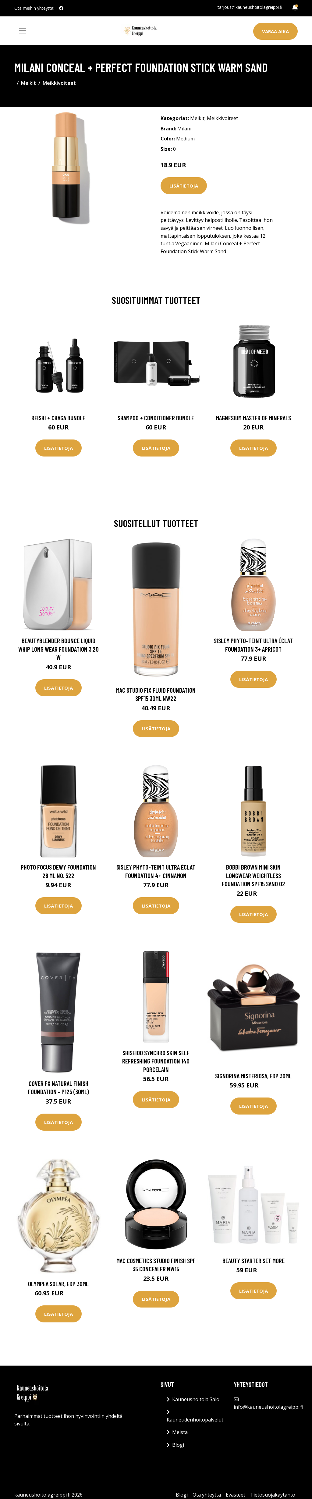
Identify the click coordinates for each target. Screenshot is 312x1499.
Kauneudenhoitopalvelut (195, 1419)
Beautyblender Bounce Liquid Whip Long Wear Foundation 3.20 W (58, 649)
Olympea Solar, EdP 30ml (58, 1283)
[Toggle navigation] (22, 30)
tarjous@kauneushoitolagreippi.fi (250, 7)
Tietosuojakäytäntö (272, 1494)
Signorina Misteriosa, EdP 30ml (253, 1076)
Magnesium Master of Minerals (253, 418)
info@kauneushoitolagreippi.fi (268, 1407)
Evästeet (235, 1494)
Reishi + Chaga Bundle (58, 418)
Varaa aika (275, 31)
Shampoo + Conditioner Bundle (156, 418)
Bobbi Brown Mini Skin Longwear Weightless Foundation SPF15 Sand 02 (253, 875)
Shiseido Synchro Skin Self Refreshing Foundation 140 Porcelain (156, 1061)
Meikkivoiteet (59, 83)
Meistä (180, 1432)
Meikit (28, 83)
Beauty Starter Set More (253, 1260)
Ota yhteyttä (207, 1494)
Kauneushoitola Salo (195, 1399)
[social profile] (61, 8)
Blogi (178, 1445)
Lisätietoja (183, 186)
